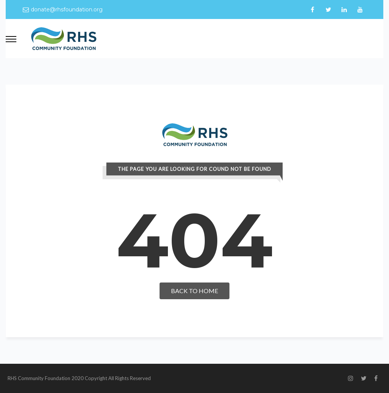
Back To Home (194, 290)
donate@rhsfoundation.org (67, 9)
